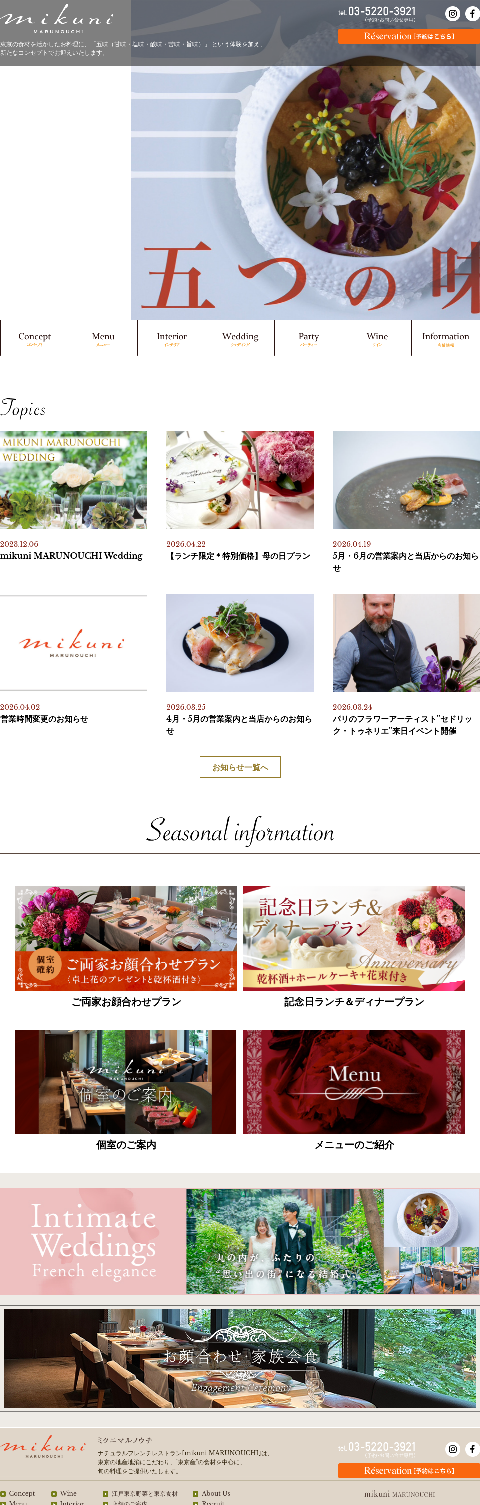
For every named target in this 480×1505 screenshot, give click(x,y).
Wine (68, 1493)
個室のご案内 (126, 1145)
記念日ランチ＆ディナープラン (354, 1002)
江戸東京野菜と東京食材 (145, 1493)
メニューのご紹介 (354, 1145)
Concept (22, 1493)
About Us (216, 1493)
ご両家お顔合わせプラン (126, 1002)
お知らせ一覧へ (240, 767)
